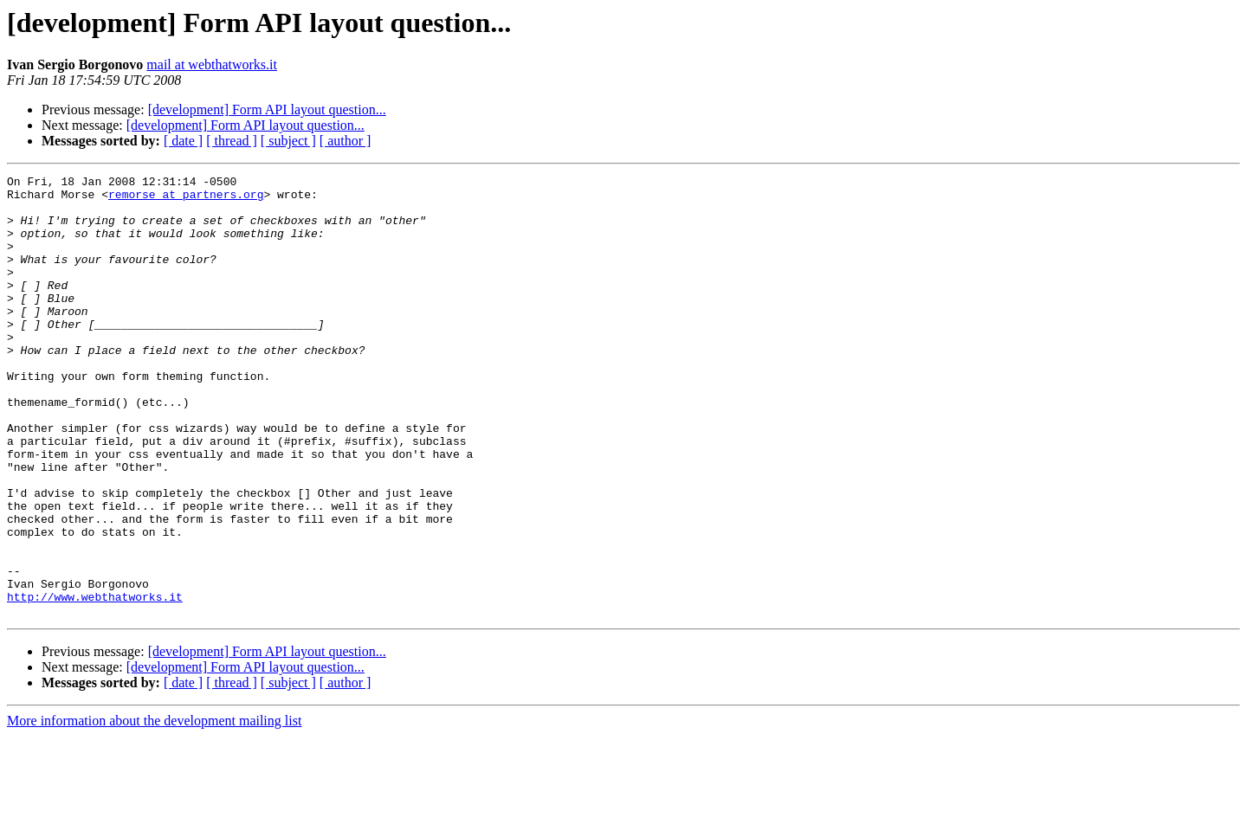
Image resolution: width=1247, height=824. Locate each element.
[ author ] (346, 140)
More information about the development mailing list (154, 808)
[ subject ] (288, 140)
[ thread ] (231, 140)
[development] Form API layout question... (267, 109)
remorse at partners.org (185, 199)
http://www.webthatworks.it (95, 682)
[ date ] (183, 140)
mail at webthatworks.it (211, 64)
